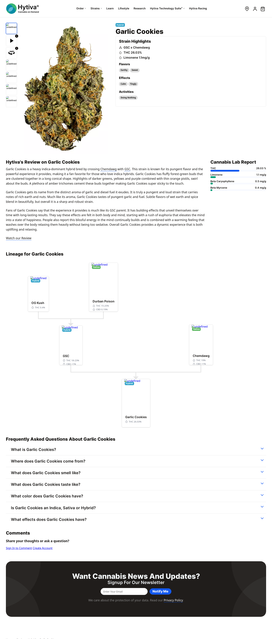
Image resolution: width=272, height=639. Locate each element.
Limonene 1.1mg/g (137, 57)
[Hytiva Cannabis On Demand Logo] (23, 8)
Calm (123, 83)
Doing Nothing (128, 97)
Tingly (133, 83)
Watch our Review (18, 238)
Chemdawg (108, 169)
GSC (127, 169)
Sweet (135, 70)
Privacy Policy (173, 600)
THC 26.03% (133, 52)
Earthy (124, 70)
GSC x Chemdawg (137, 47)
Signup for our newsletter (136, 582)
